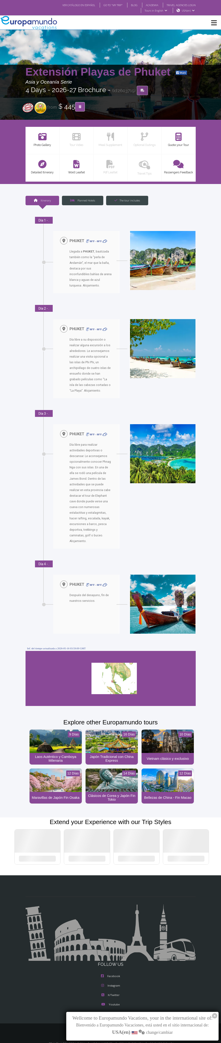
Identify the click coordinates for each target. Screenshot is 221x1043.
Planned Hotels (82, 200)
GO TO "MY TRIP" (106, 5)
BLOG (129, 5)
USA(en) (188, 10)
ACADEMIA (148, 5)
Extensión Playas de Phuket (99, 72)
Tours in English (155, 10)
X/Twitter (110, 987)
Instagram (110, 977)
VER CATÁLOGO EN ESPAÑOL (69, 5)
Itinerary (42, 200)
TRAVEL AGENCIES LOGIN (179, 5)
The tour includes (127, 200)
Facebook (110, 968)
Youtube (110, 996)
